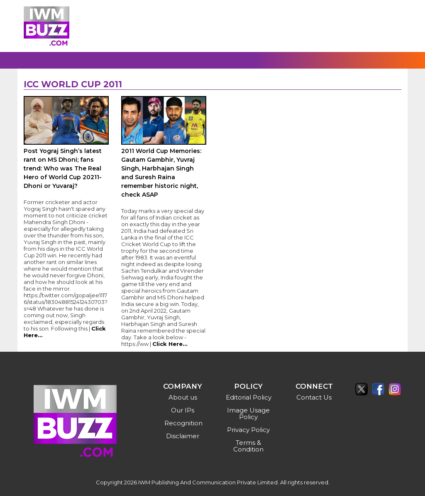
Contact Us (314, 397)
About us (183, 397)
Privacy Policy (248, 430)
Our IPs (182, 410)
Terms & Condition (248, 446)
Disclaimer (182, 436)
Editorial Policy (248, 397)
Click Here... (170, 344)
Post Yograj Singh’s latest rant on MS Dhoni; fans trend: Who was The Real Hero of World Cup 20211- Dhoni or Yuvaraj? (63, 168)
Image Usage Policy (248, 413)
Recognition (183, 423)
